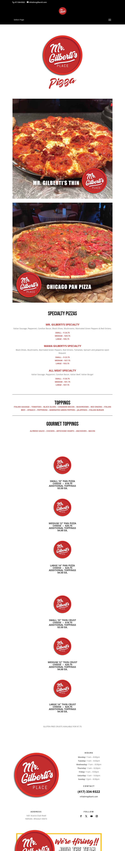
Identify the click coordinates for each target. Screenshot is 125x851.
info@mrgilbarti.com (89, 796)
